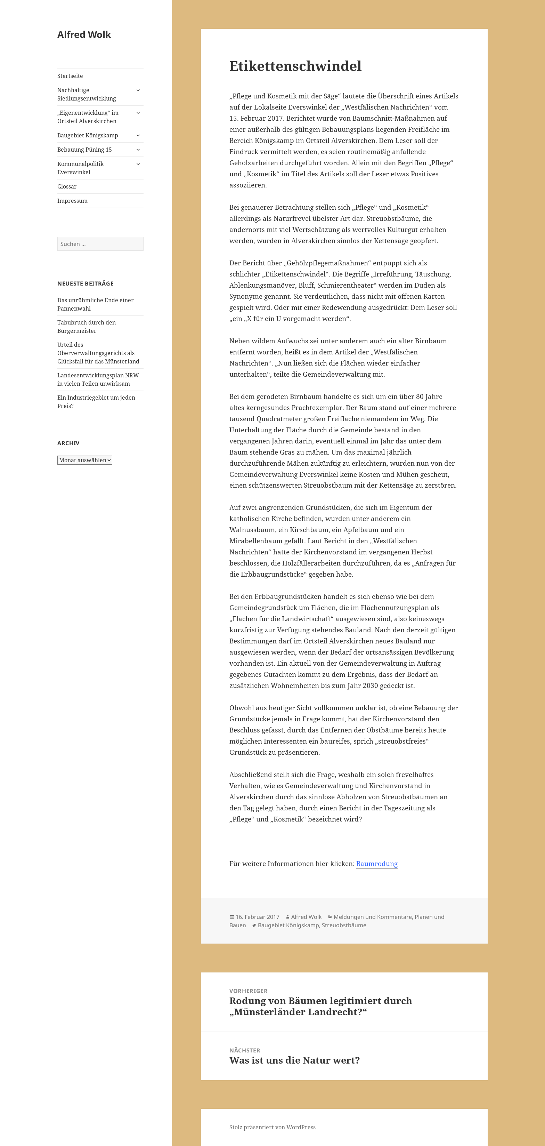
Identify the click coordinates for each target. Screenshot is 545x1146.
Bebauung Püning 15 (84, 149)
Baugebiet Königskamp (87, 135)
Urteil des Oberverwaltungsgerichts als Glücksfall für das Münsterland (98, 353)
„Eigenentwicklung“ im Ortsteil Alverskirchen (88, 117)
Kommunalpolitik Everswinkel (80, 168)
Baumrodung (377, 863)
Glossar (67, 186)
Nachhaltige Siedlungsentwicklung (86, 94)
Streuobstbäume (344, 925)
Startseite (70, 76)
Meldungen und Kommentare (373, 917)
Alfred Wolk (84, 34)
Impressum (72, 201)
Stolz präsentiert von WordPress (272, 1127)
